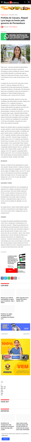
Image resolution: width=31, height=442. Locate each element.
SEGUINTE (26, 334)
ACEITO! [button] (5, 439)
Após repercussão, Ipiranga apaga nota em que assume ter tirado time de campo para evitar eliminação (22, 426)
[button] (2, 2)
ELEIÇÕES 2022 (13, 14)
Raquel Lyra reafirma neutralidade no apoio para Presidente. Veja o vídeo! (7, 300)
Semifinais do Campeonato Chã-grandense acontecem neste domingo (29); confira (7, 426)
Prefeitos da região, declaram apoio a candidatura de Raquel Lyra (7, 316)
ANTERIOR (5, 334)
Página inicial (4, 14)
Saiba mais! (5, 435)
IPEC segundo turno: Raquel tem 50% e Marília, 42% (22, 299)
